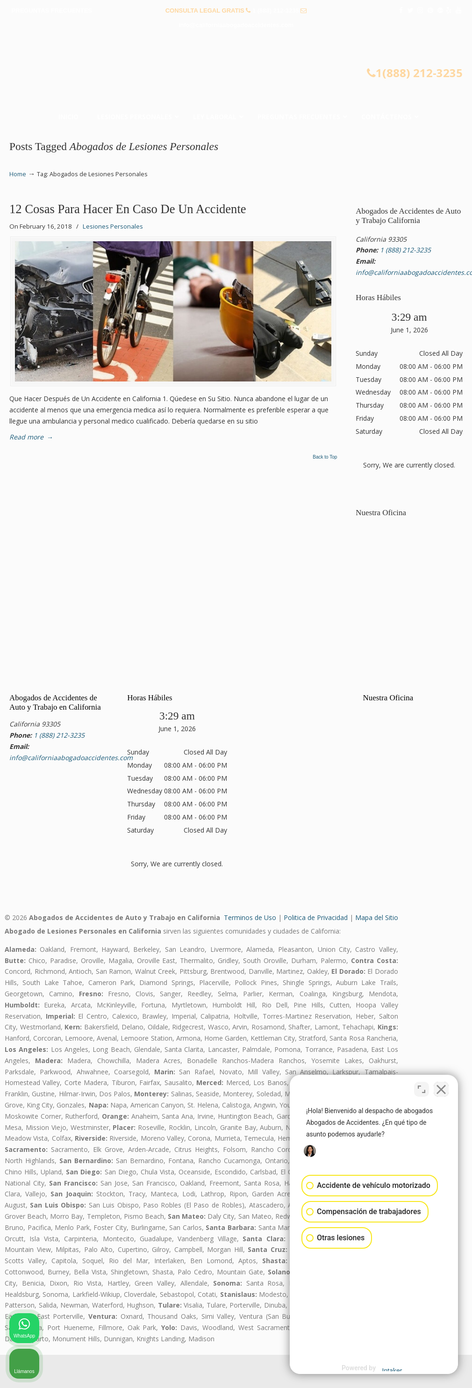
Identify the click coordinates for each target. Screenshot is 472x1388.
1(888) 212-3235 (415, 72)
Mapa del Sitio (376, 917)
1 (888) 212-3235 (275, 10)
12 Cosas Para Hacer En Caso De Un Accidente (127, 209)
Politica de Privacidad (316, 917)
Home (17, 174)
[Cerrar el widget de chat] (441, 1089)
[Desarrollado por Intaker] (392, 1368)
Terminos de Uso (250, 917)
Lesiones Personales (113, 226)
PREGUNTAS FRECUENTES (52, 10)
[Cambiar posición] (421, 1089)
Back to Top (325, 457)
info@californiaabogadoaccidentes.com (236, 25)
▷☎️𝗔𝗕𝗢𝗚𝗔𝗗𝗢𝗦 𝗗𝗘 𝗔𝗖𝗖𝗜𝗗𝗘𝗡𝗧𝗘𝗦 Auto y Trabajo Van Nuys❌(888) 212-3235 (236, 66)
